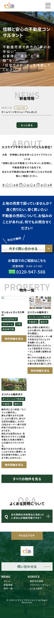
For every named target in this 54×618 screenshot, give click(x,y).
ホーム (7, 581)
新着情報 (8, 584)
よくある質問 (36, 588)
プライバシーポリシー (40, 584)
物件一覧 (8, 588)
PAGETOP (27, 535)
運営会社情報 (36, 581)
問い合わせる (27, 566)
